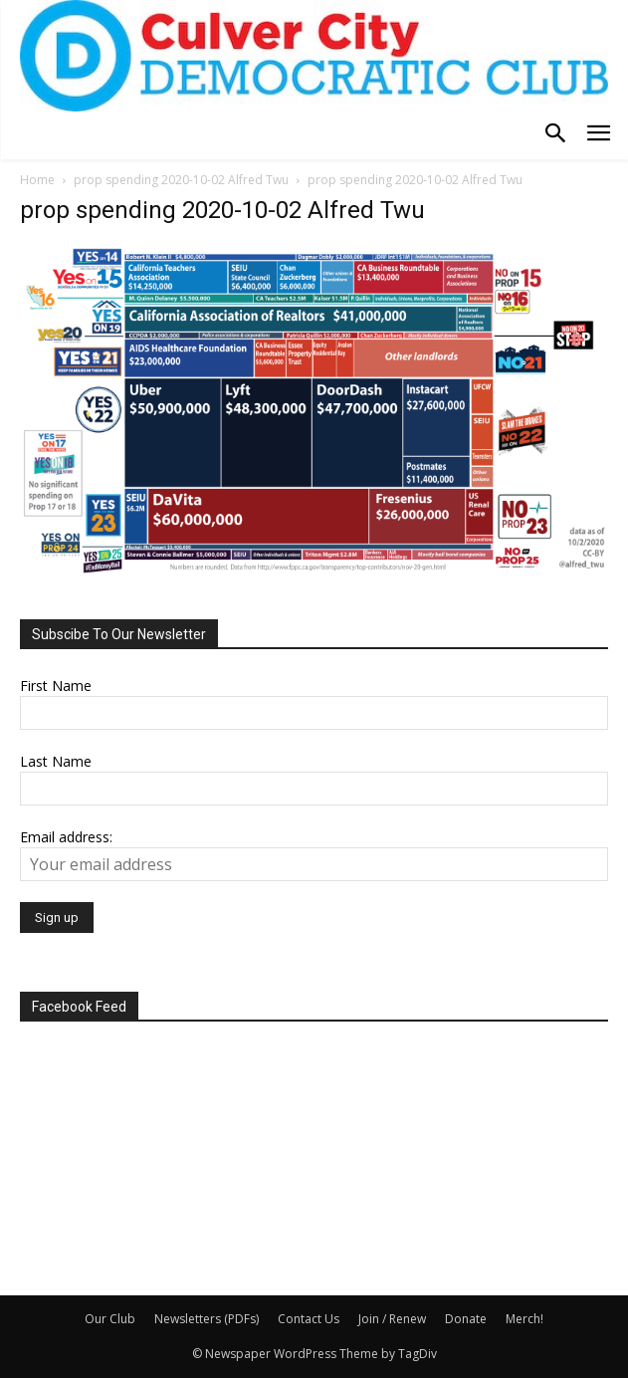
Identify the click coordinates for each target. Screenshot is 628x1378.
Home (37, 179)
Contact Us (308, 1318)
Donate (466, 1318)
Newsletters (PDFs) (206, 1318)
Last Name (56, 761)
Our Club (110, 1318)
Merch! (524, 1318)
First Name (56, 685)
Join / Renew (392, 1318)
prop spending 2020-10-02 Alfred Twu (181, 179)
